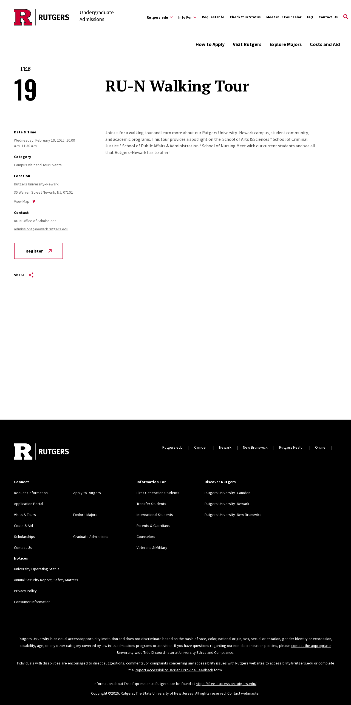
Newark (225, 447)
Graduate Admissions (90, 536)
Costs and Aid (325, 44)
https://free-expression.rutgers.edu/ (226, 683)
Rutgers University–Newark (227, 503)
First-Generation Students (158, 492)
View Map (24, 201)
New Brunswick (255, 447)
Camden (201, 447)
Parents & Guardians (153, 525)
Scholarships (24, 536)
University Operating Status (37, 568)
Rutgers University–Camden (227, 492)
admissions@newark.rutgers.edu (41, 229)
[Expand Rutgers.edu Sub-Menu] (160, 17)
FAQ (310, 17)
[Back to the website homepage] (41, 17)
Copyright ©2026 (105, 693)
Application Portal (28, 503)
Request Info (213, 17)
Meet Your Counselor (283, 17)
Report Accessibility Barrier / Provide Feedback (174, 669)
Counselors (146, 536)
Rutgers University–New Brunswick (233, 514)
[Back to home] (41, 452)
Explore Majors (286, 44)
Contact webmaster (243, 693)
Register (39, 251)
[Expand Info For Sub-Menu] (187, 17)
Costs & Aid (23, 525)
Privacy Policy (25, 590)
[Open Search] (345, 17)
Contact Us (328, 17)
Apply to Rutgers (87, 492)
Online (320, 447)
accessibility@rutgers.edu (291, 663)
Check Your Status (245, 17)
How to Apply (210, 44)
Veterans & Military (152, 547)
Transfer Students (151, 503)
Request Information (31, 492)
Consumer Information (32, 601)
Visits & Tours (25, 514)
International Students (155, 514)
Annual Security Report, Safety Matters (46, 579)
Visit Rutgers (247, 44)
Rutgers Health (291, 447)
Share (23, 275)
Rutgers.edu (172, 447)
